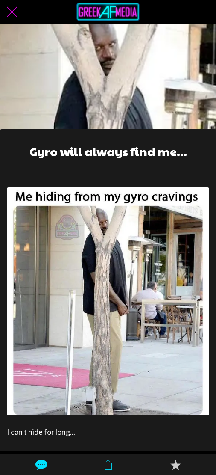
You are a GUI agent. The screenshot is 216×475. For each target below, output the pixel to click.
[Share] (108, 464)
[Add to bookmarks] (175, 464)
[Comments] (40, 464)
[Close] (12, 12)
